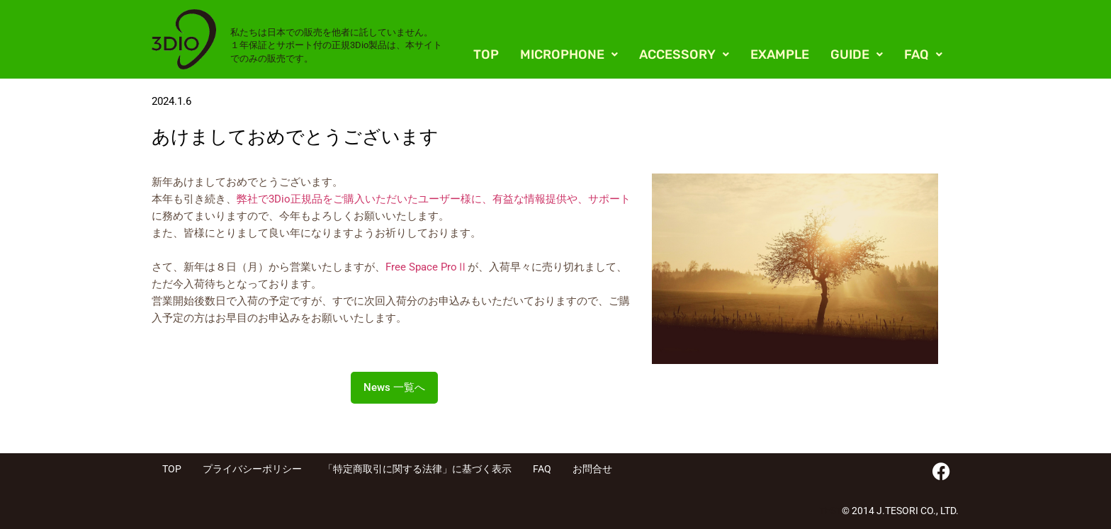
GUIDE (856, 54)
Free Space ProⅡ (426, 267)
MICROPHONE (569, 54)
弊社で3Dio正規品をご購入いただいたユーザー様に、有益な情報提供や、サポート (434, 199)
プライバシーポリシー (252, 468)
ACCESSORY (684, 54)
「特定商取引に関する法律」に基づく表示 (417, 468)
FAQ (923, 54)
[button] (568, 55)
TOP (486, 54)
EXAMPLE (779, 54)
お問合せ (592, 468)
